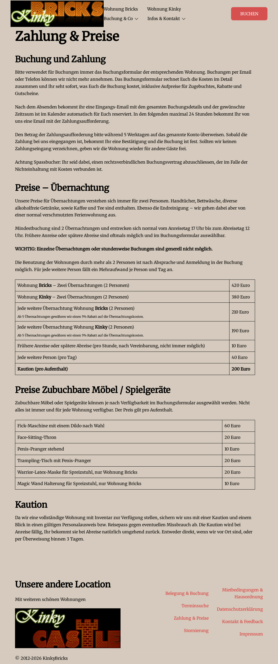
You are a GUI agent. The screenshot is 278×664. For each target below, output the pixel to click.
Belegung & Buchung (187, 593)
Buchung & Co (118, 18)
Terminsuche (195, 605)
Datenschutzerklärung (240, 609)
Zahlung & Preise (191, 618)
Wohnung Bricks (121, 9)
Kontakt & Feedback (242, 621)
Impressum (251, 634)
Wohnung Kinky (164, 9)
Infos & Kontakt (163, 18)
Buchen (249, 13)
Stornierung (196, 630)
